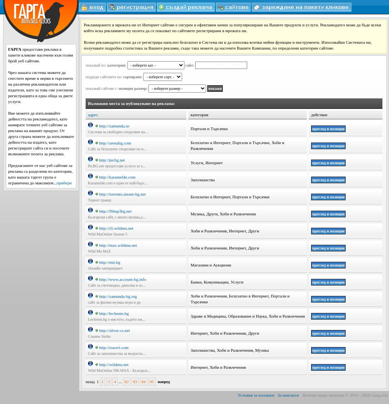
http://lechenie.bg (112, 313)
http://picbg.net (110, 160)
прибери (64, 183)
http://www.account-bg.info (120, 279)
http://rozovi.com (112, 347)
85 (152, 381)
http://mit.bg (107, 262)
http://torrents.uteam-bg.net (120, 194)
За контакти (288, 395)
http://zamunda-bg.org (116, 296)
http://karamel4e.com (115, 177)
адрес (93, 114)
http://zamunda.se (112, 126)
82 (126, 381)
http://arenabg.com (113, 143)
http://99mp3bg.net (113, 211)
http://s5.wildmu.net (114, 228)
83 (135, 381)
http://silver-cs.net (112, 330)
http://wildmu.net (112, 364)
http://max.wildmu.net (116, 245)
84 (143, 381)
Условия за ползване (256, 395)
